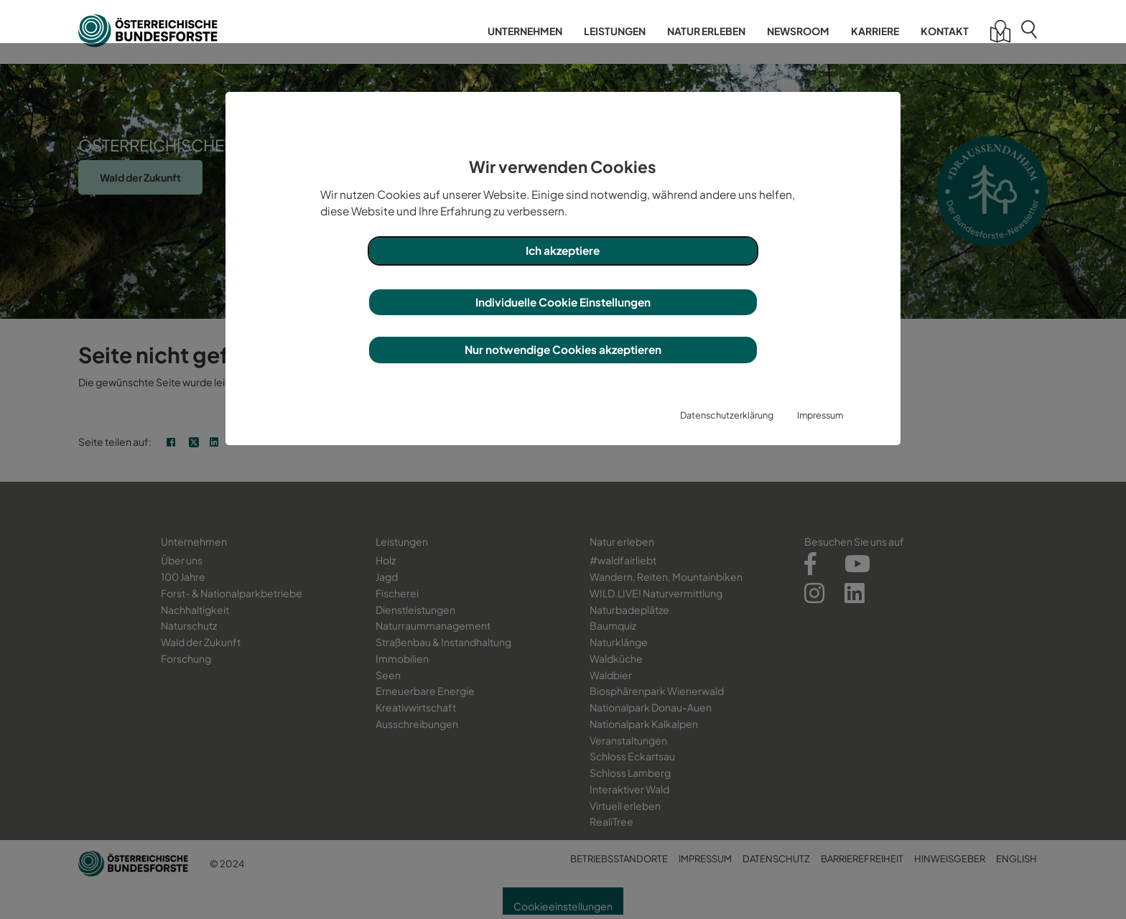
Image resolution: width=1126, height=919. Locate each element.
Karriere (875, 30)
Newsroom (798, 30)
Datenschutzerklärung (726, 415)
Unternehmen (525, 30)
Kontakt (945, 30)
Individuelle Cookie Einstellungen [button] (563, 302)
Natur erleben (706, 30)
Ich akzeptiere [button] (563, 250)
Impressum (820, 415)
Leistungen (615, 30)
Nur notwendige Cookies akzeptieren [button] (563, 349)
